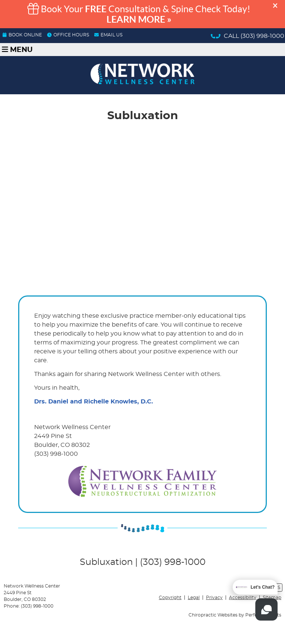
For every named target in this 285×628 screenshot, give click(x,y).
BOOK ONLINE (22, 35)
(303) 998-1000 (262, 36)
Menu (17, 49)
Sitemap (272, 597)
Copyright (170, 597)
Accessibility (242, 597)
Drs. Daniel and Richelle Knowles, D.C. (93, 402)
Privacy (214, 597)
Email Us (108, 35)
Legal (194, 597)
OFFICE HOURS (68, 35)
